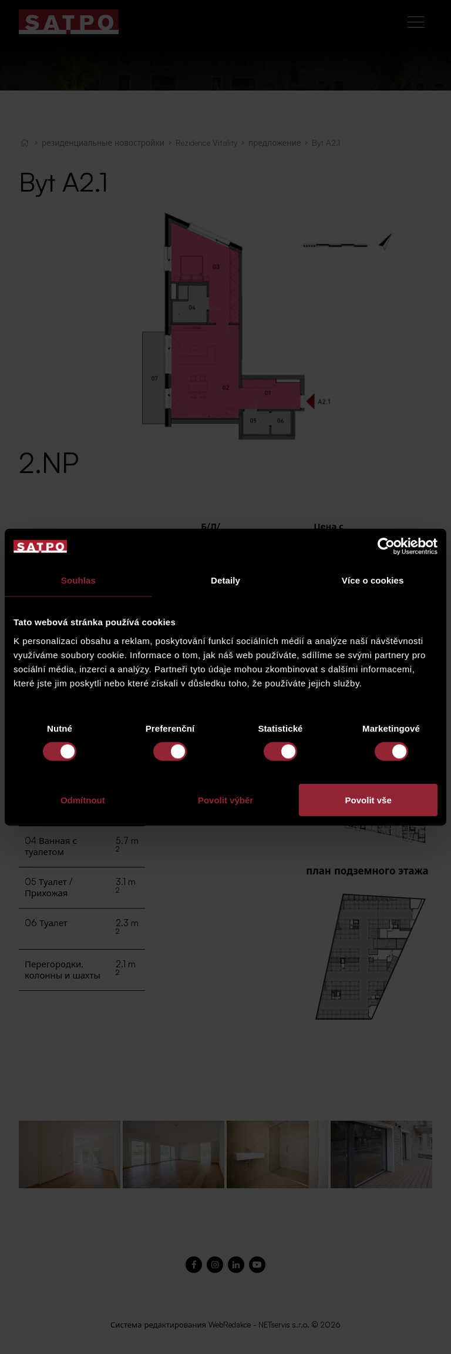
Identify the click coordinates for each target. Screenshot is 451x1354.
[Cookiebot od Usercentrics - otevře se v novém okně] (386, 546)
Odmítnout (82, 800)
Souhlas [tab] (78, 580)
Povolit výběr (225, 800)
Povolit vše (368, 800)
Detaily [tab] (225, 580)
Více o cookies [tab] (373, 580)
